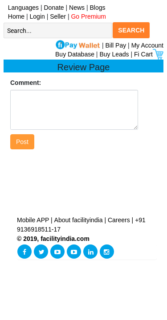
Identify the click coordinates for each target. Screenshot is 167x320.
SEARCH (131, 30)
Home (14, 16)
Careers (119, 220)
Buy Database (74, 54)
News (77, 7)
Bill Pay (117, 45)
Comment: (25, 82)
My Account (147, 45)
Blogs (98, 7)
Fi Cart (148, 54)
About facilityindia (79, 220)
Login (37, 16)
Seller (58, 16)
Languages (21, 7)
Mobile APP (34, 220)
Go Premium (88, 16)
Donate (54, 7)
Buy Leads (114, 54)
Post (22, 141)
